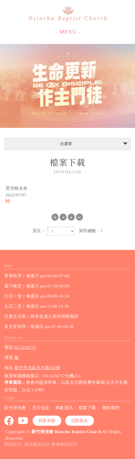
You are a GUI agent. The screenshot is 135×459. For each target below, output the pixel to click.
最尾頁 (79, 217)
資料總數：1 (91, 231)
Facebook (9, 421)
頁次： (39, 231)
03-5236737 (25, 347)
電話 (8, 347)
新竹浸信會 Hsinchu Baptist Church (67, 14)
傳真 (8, 357)
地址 (8, 367)
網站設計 (13, 444)
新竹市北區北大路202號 (37, 367)
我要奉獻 (47, 420)
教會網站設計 (64, 444)
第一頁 (54, 217)
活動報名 (79, 420)
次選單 (93, 144)
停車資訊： (15, 382)
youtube (23, 421)
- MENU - (68, 32)
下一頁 (71, 217)
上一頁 (63, 217)
